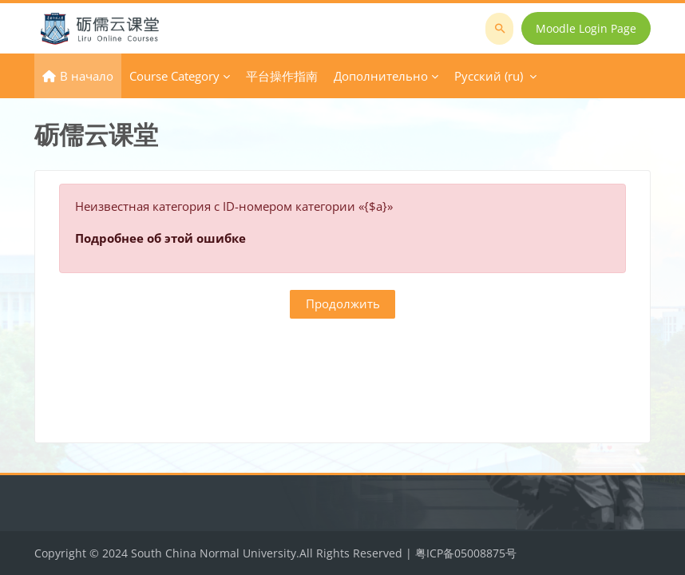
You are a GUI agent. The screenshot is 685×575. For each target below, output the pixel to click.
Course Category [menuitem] (174, 76)
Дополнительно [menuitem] (381, 76)
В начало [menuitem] (86, 76)
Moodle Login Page (586, 28)
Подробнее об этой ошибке (160, 238)
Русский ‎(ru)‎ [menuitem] (488, 76)
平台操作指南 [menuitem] (282, 76)
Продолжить (343, 303)
